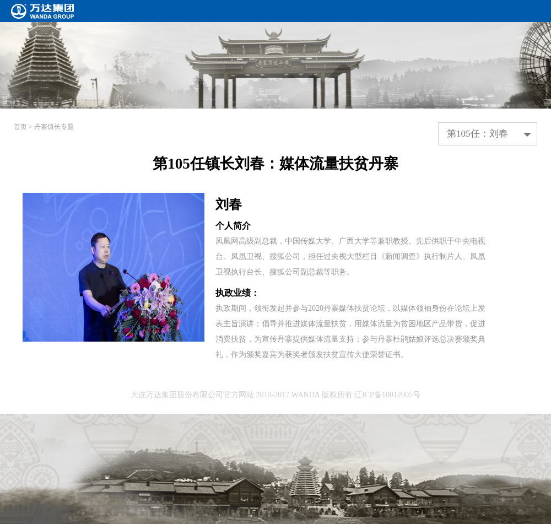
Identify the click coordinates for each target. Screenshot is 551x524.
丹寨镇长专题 (54, 127)
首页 (20, 127)
